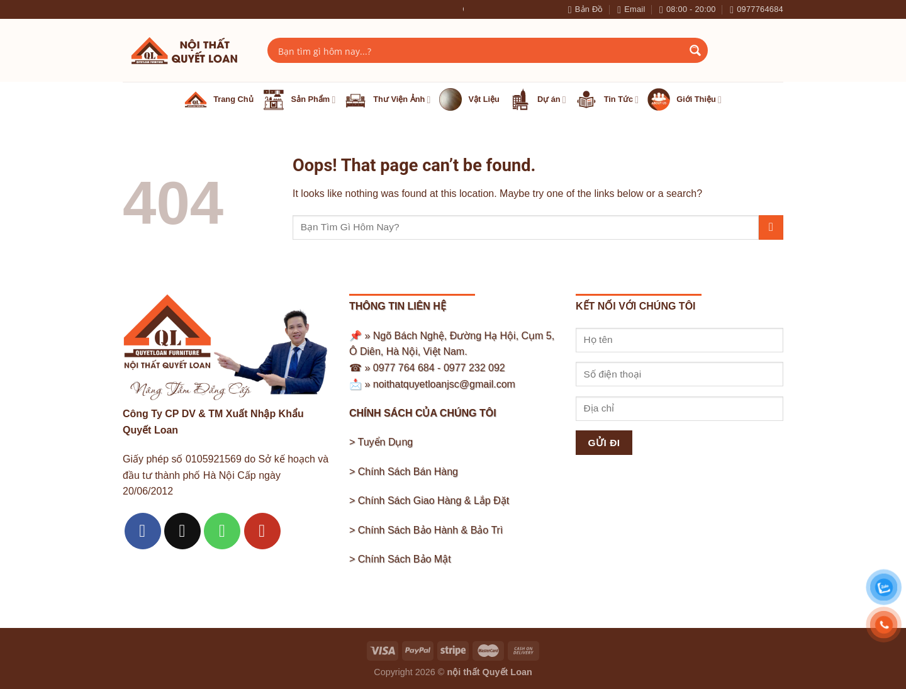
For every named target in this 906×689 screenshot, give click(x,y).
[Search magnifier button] (695, 50)
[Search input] (479, 50)
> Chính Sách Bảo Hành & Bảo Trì (426, 530)
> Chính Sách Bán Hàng (403, 471)
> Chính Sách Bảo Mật (400, 559)
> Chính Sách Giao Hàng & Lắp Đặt (429, 500)
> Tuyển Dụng (381, 442)
